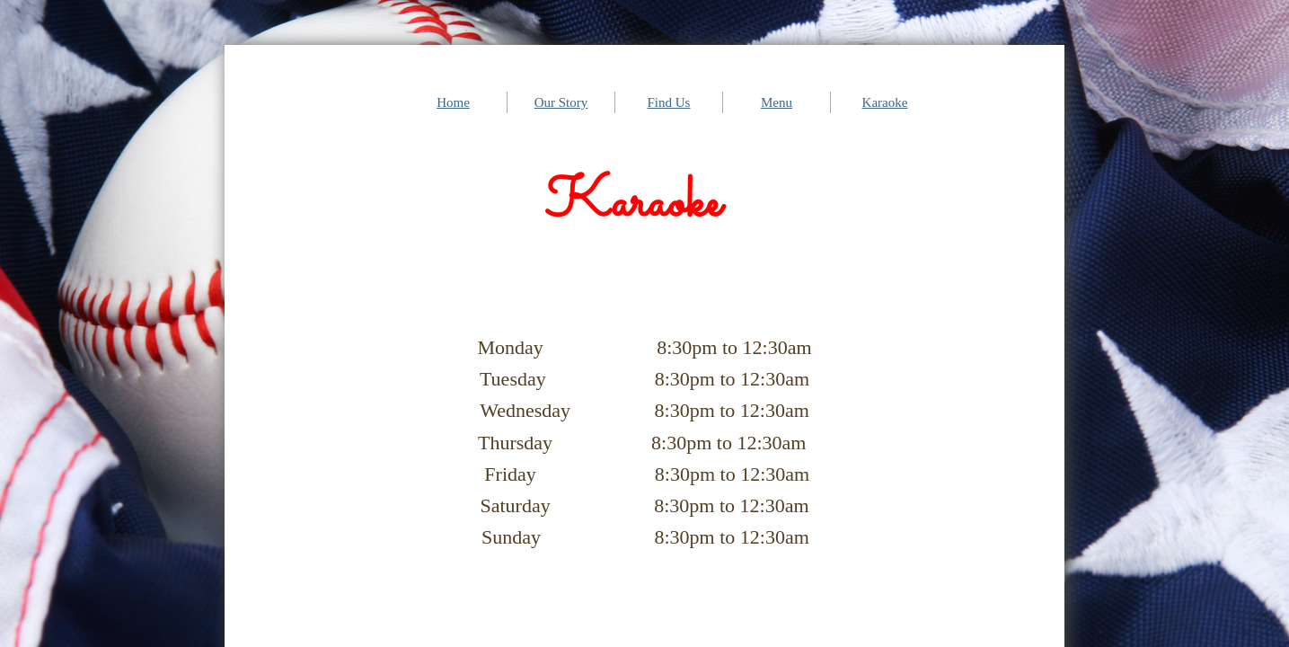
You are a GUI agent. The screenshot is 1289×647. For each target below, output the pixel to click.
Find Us (669, 102)
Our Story (561, 102)
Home (453, 102)
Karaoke (885, 102)
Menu (776, 102)
